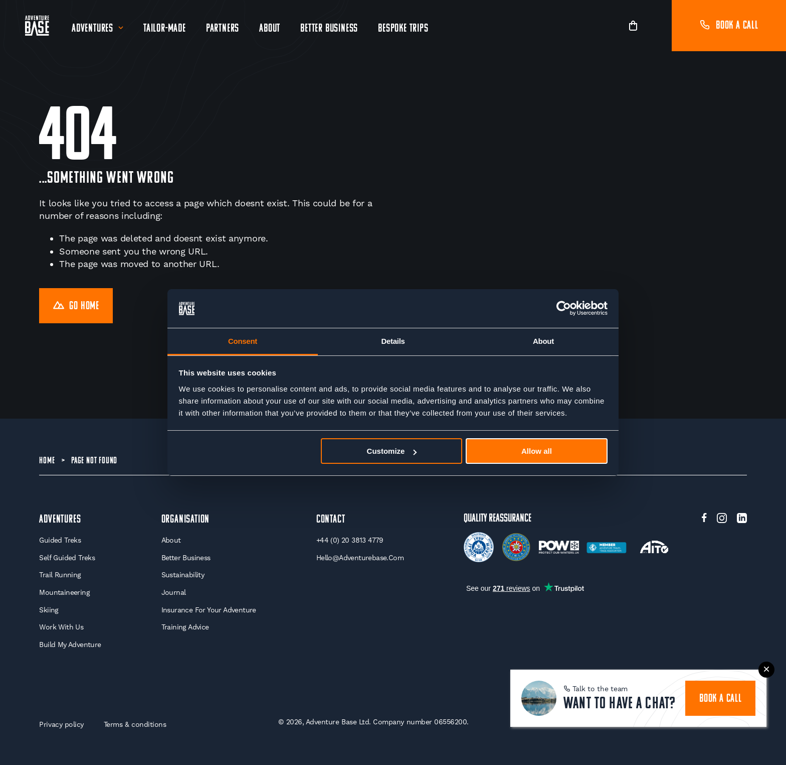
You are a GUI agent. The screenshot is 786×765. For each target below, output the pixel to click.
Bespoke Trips (403, 29)
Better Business (329, 29)
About (269, 29)
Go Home (76, 306)
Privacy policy (61, 724)
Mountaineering (64, 592)
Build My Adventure (70, 645)
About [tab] (543, 341)
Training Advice (185, 627)
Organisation (185, 520)
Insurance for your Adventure (208, 610)
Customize (392, 451)
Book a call (728, 26)
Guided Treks (60, 540)
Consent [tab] (242, 341)
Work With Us (61, 627)
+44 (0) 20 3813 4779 (349, 540)
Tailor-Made (164, 29)
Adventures (92, 29)
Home (47, 461)
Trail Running (60, 575)
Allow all (536, 451)
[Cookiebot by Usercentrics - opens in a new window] (564, 308)
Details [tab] (393, 341)
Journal (173, 592)
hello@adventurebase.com (360, 558)
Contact (330, 520)
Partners (222, 29)
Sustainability (183, 575)
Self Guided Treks (67, 558)
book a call (720, 699)
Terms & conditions (135, 724)
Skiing (48, 610)
